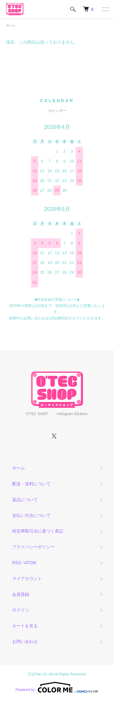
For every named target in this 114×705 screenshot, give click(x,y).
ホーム (10, 25)
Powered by (57, 687)
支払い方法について (31, 515)
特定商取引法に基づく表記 (37, 531)
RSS (16, 562)
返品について (25, 499)
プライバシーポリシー (33, 546)
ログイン (20, 609)
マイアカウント (27, 578)
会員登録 (20, 594)
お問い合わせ (25, 641)
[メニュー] (105, 9)
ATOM (30, 562)
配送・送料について (31, 483)
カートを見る (25, 625)
